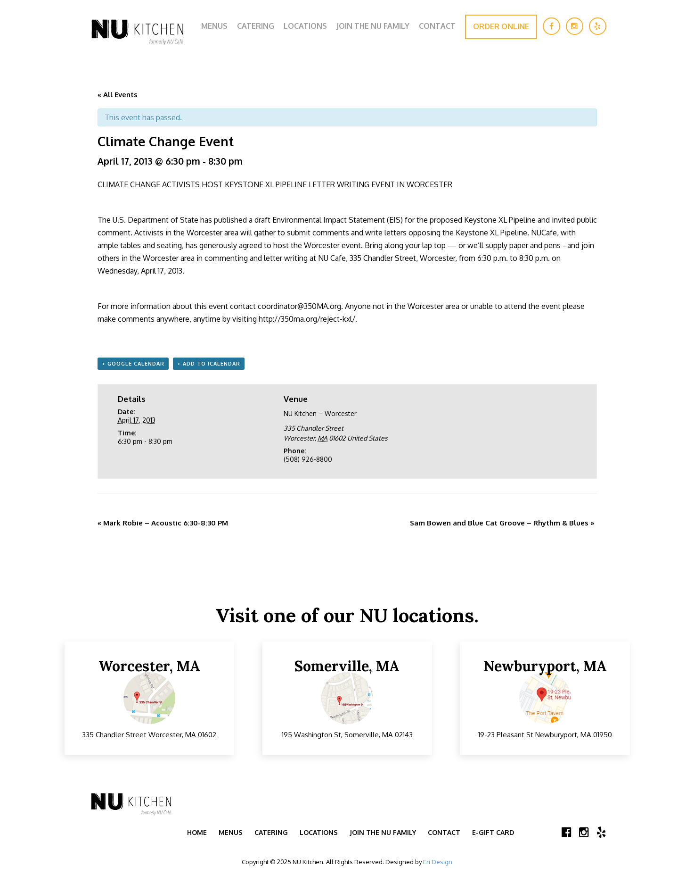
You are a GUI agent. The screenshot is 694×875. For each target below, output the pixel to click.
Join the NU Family (372, 26)
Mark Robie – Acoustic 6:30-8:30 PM (163, 522)
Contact (437, 26)
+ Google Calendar (133, 363)
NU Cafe (332, 258)
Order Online (501, 26)
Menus (214, 26)
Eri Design (437, 862)
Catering (255, 26)
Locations (305, 26)
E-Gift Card (493, 832)
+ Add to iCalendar (208, 363)
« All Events (118, 94)
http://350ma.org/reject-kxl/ (307, 319)
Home (197, 832)
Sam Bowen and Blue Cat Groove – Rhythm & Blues (502, 522)
